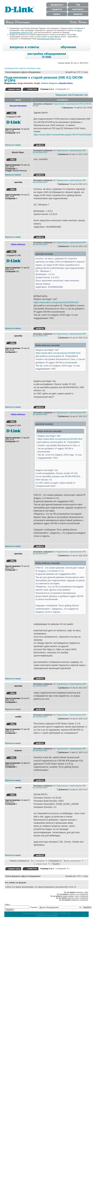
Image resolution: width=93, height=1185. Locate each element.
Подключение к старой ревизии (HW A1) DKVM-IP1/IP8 (43, 79)
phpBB (41, 913)
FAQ (73, 22)
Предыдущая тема (64, 95)
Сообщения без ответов (14, 68)
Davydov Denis (66, 83)
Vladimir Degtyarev (49, 83)
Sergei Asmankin (25, 83)
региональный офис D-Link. (49, 39)
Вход (9, 22)
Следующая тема (80, 95)
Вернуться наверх (13, 145)
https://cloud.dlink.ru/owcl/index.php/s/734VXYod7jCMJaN (62, 134)
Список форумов (12, 72)
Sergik (37, 83)
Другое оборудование (31, 72)
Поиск (83, 22)
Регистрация (22, 22)
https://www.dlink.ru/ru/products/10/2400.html (56, 302)
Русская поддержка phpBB (46, 915)
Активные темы (34, 68)
